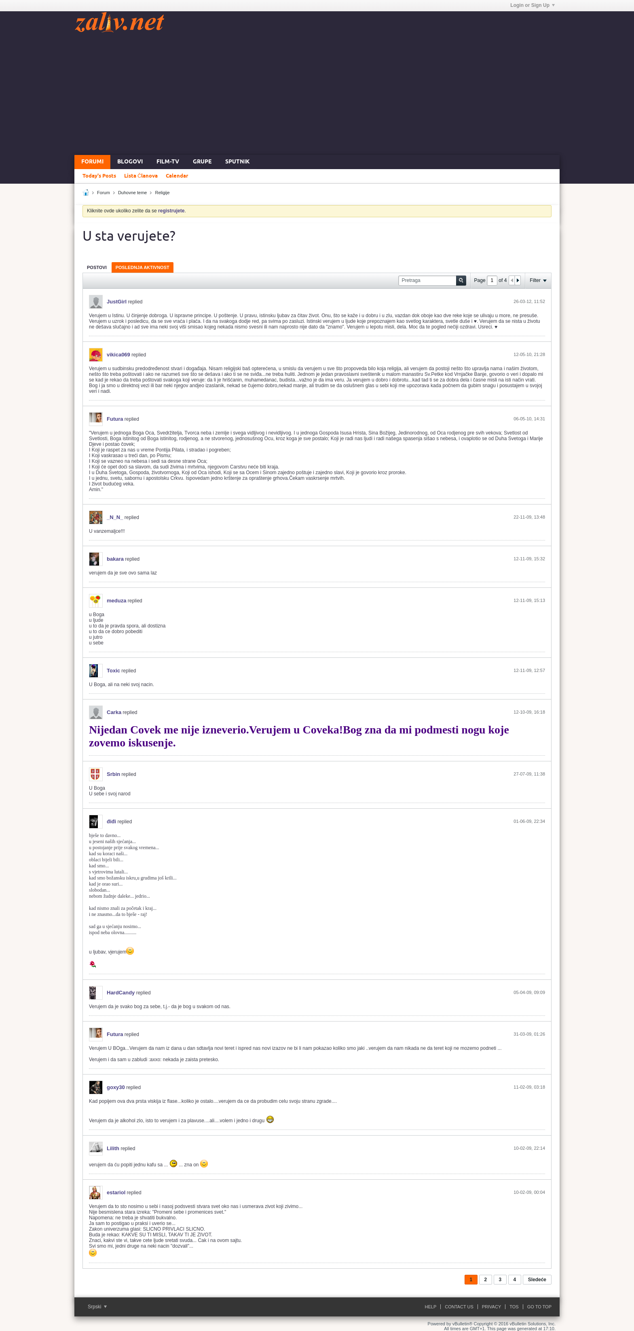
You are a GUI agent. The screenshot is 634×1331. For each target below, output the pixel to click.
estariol (116, 1192)
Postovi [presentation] (97, 267)
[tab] (96, 267)
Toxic (113, 671)
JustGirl (117, 302)
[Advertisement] (317, 94)
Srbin (113, 774)
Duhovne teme (132, 192)
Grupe (202, 162)
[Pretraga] (432, 281)
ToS (513, 1306)
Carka (114, 712)
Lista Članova (141, 176)
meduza (116, 601)
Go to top (539, 1306)
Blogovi (130, 162)
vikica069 (118, 355)
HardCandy (121, 993)
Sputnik (237, 162)
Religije (162, 192)
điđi (111, 821)
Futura (115, 419)
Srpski (97, 1307)
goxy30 (116, 1087)
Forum (103, 192)
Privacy (491, 1306)
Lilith (113, 1148)
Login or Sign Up (532, 5)
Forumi (92, 162)
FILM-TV (167, 162)
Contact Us (459, 1306)
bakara (115, 559)
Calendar (177, 176)
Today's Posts (99, 176)
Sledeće (537, 1279)
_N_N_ (115, 517)
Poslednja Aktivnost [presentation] (142, 267)
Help (431, 1306)
